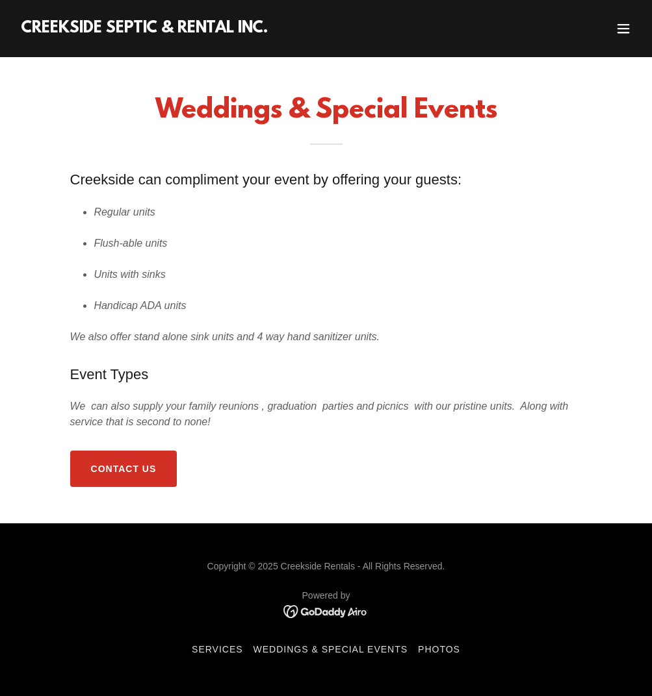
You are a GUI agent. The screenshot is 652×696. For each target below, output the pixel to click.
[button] (623, 29)
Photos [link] (439, 649)
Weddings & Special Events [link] (331, 649)
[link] (144, 28)
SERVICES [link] (217, 649)
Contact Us (124, 469)
